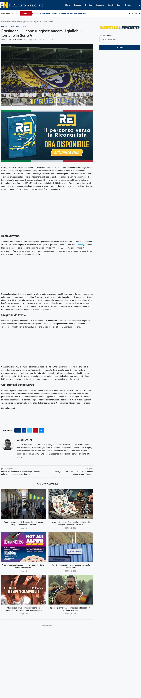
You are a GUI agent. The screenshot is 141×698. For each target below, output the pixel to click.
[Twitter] (132, 13)
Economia (100, 5)
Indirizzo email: (119, 38)
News (67, 5)
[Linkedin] (139, 13)
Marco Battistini (15, 40)
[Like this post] (18, 430)
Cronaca (77, 5)
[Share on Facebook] (24, 430)
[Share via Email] (41, 430)
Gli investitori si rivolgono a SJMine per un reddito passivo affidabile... (63, 13)
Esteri (110, 5)
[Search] (139, 5)
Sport (119, 5)
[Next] (38, 13)
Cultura (128, 5)
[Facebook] (129, 13)
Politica (88, 5)
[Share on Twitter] (29, 430)
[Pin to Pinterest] (35, 430)
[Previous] (35, 13)
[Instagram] (136, 13)
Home (3, 21)
